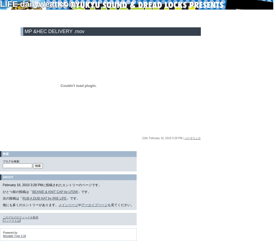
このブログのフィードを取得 (20, 217)
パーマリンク (192, 138)
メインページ (68, 205)
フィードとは (12, 220)
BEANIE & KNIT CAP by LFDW (55, 192)
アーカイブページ (94, 205)
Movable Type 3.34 (14, 236)
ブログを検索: (11, 161)
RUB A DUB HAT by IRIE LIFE (44, 198)
